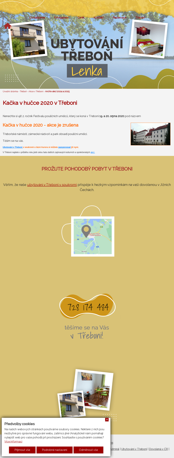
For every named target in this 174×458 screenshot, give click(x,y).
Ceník (80, 17)
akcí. (93, 152)
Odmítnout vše (88, 450)
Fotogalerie (61, 17)
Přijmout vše (22, 450)
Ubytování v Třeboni (13, 147)
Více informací (13, 441)
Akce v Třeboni (36, 91)
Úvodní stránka (10, 91)
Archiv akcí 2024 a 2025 (57, 91)
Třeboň (140, 17)
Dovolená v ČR (158, 449)
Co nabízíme (37, 17)
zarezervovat (64, 147)
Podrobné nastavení (54, 450)
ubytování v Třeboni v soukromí (52, 185)
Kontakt (99, 17)
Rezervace (119, 17)
